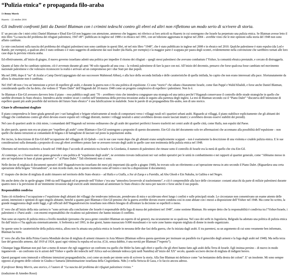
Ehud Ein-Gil (68, 33)
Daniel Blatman (47, 33)
